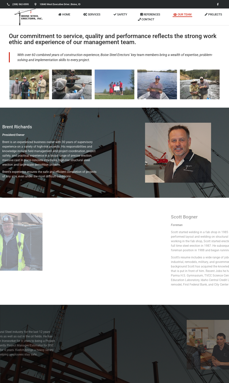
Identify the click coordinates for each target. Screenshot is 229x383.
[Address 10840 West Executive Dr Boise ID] (58, 4)
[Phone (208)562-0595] (18, 4)
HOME (64, 14)
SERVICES (91, 14)
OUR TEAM (182, 14)
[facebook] (218, 4)
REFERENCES (150, 14)
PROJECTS (213, 14)
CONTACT (146, 19)
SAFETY (120, 14)
